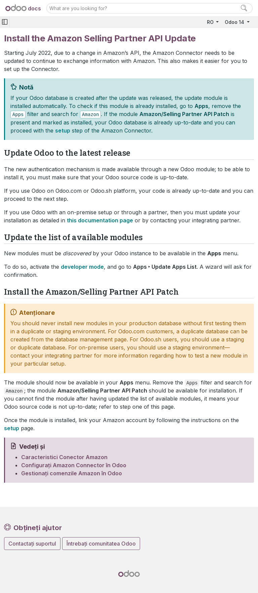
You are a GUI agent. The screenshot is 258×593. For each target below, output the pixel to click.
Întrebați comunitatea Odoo (101, 543)
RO (211, 22)
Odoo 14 (235, 22)
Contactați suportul (32, 543)
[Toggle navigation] (4, 22)
